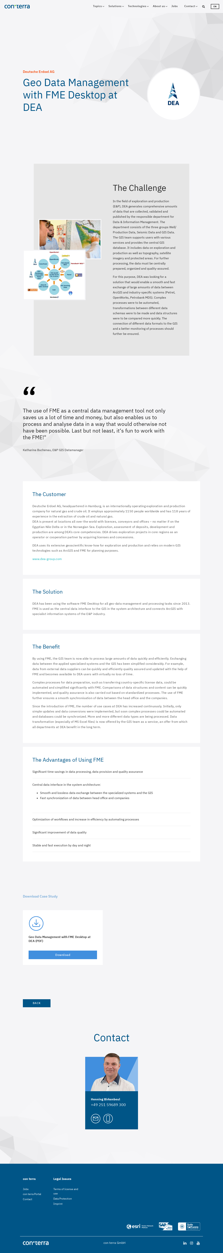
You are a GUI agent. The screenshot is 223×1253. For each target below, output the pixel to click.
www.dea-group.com (47, 559)
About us (159, 6)
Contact (189, 6)
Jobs (174, 6)
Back (37, 1003)
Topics (97, 6)
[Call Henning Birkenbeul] (108, 1118)
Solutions (115, 6)
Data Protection (62, 1198)
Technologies (137, 6)
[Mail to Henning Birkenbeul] (95, 1118)
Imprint (58, 1203)
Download (62, 955)
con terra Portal (32, 1194)
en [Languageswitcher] (215, 6)
